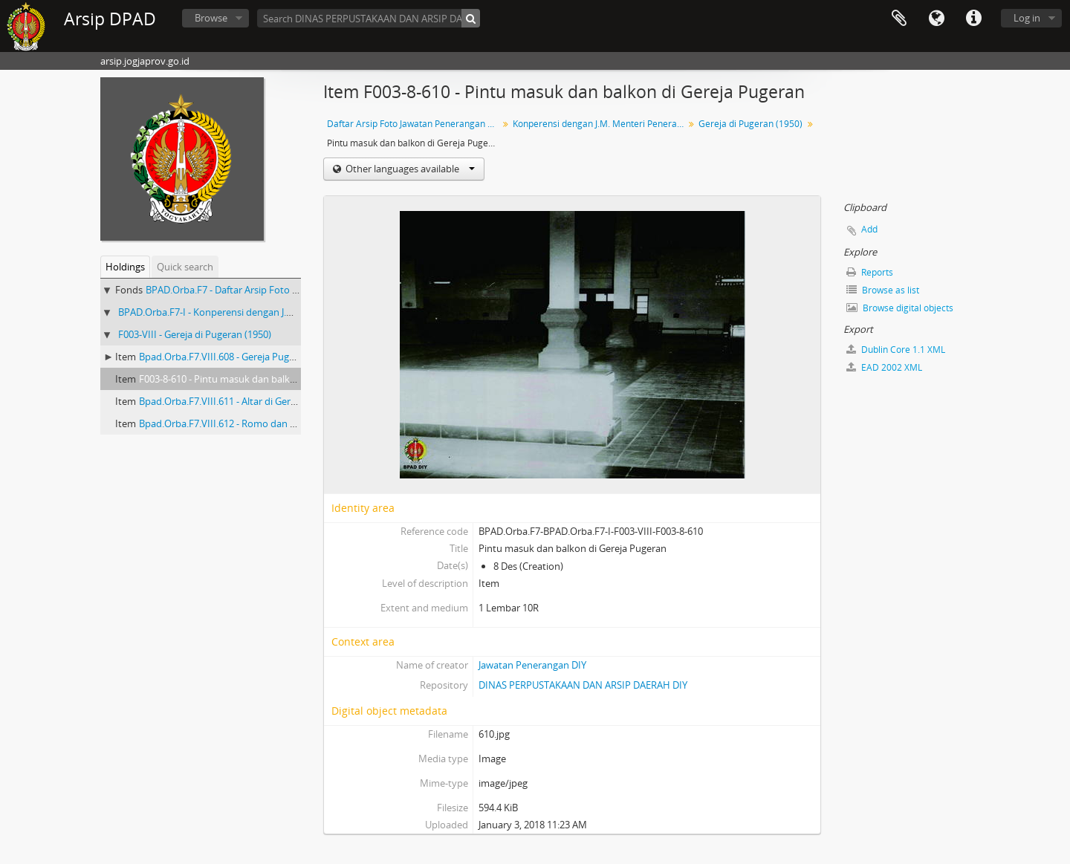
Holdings (125, 266)
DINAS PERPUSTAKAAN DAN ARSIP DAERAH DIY (583, 685)
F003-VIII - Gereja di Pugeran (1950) (194, 334)
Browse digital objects (899, 308)
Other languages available (409, 168)
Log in (1027, 18)
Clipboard (899, 18)
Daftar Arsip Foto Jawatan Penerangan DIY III (414, 123)
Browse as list (882, 290)
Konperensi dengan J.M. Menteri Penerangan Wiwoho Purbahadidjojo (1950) (600, 123)
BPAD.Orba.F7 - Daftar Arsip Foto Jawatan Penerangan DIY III (278, 289)
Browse (211, 18)
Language (936, 18)
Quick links (973, 18)
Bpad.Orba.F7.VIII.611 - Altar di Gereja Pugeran (241, 401)
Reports (869, 272)
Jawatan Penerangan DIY (532, 665)
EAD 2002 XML (884, 367)
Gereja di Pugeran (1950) (750, 123)
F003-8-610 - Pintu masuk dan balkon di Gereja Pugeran (260, 379)
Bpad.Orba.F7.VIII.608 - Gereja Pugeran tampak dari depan (267, 356)
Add (869, 229)
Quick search (185, 266)
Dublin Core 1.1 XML (895, 349)
